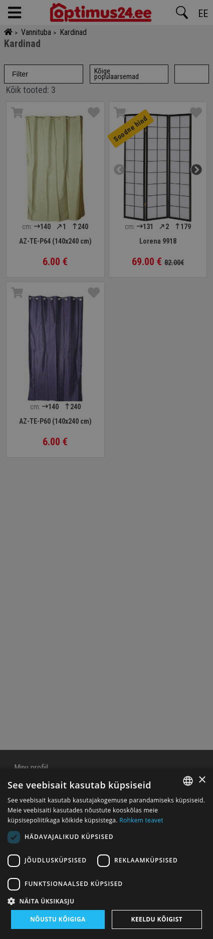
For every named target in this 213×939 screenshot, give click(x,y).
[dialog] (106, 853)
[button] (106, 901)
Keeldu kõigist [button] (157, 919)
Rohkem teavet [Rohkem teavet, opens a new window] (141, 820)
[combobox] (188, 781)
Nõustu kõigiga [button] (58, 919)
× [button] (201, 780)
